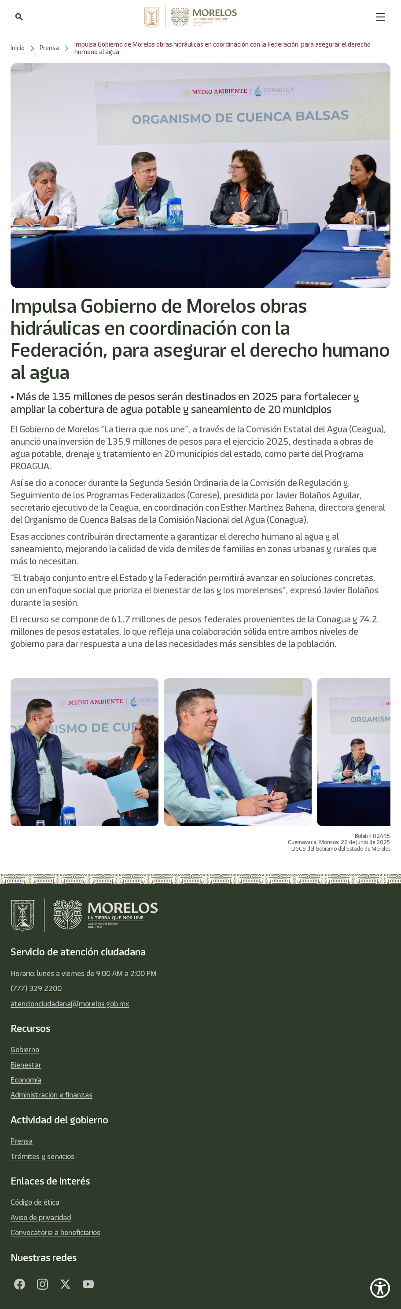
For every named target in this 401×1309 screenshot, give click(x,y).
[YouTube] (88, 1284)
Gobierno (25, 1049)
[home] (199, 17)
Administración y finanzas (51, 1095)
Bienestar (26, 1065)
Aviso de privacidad (41, 1217)
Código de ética (35, 1202)
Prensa (22, 1141)
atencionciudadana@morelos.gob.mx (70, 1004)
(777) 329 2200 (36, 988)
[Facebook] (19, 1284)
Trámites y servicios (42, 1156)
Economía (26, 1080)
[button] (380, 17)
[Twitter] (65, 1284)
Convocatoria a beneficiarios (55, 1232)
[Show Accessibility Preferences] (380, 1288)
